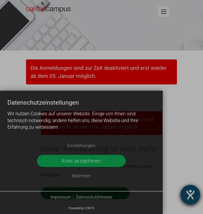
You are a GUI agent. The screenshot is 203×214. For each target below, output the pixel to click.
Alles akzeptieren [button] (81, 161)
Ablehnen (81, 176)
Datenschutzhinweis (94, 197)
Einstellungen (81, 145)
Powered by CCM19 (81, 208)
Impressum (60, 197)
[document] (81, 119)
